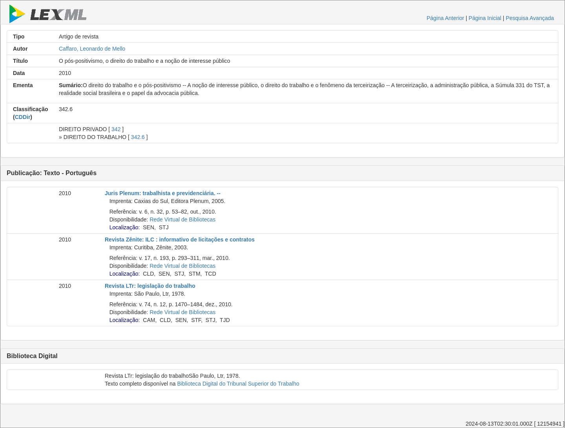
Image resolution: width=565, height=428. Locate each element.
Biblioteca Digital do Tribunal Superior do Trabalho (238, 383)
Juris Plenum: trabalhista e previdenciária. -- (163, 193)
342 (115, 129)
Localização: (124, 227)
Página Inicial (484, 18)
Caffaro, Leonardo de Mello (92, 49)
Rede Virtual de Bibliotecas (182, 219)
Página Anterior (445, 18)
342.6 (138, 137)
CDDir (23, 117)
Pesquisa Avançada (530, 18)
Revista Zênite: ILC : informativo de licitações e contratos (180, 239)
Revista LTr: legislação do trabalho (150, 286)
